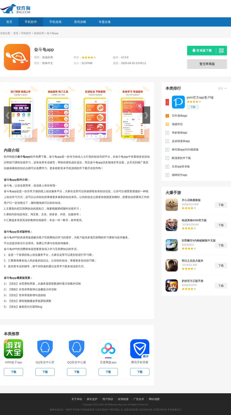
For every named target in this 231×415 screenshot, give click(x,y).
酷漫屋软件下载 (181, 157)
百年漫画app (179, 115)
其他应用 (39, 33)
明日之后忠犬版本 (192, 260)
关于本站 (76, 399)
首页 (9, 21)
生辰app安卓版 (181, 166)
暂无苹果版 (207, 64)
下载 (193, 107)
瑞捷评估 (177, 124)
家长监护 (92, 399)
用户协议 (107, 399)
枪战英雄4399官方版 (194, 220)
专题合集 (105, 21)
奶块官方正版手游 (192, 280)
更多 (222, 88)
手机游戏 (55, 21)
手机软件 (31, 21)
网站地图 (154, 399)
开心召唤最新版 (191, 200)
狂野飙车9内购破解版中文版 (199, 240)
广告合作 (138, 399)
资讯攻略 (80, 21)
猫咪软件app (179, 174)
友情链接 (123, 399)
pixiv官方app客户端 (200, 97)
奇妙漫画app (179, 132)
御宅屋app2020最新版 (185, 149)
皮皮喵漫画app (181, 141)
